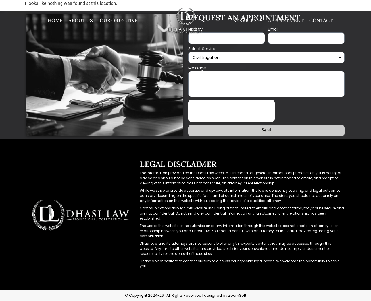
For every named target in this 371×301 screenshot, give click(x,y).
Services (247, 20)
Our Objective (118, 20)
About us (80, 20)
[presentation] (231, 111)
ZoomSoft (237, 295)
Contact (321, 20)
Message (197, 68)
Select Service (202, 49)
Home (55, 20)
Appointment (286, 20)
